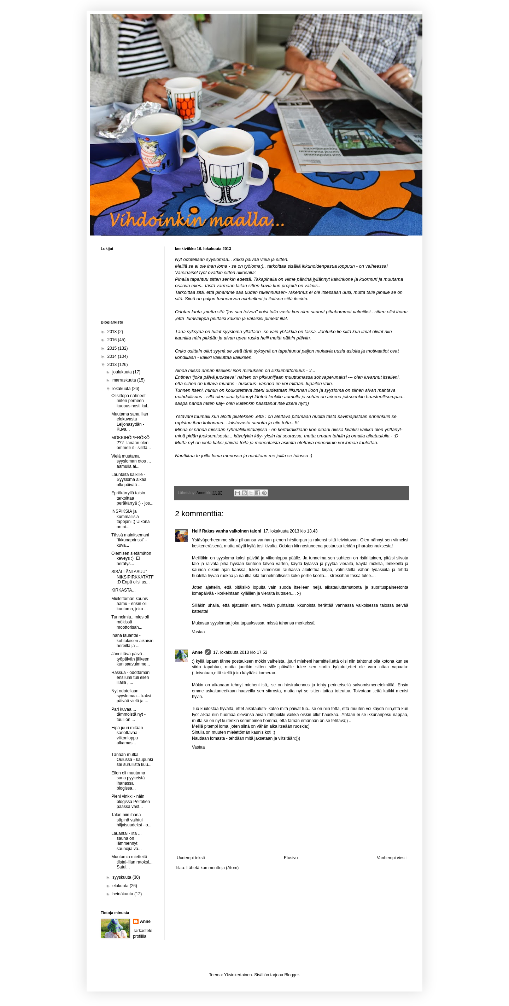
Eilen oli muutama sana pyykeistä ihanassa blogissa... (128, 781)
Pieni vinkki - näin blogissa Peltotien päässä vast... (130, 801)
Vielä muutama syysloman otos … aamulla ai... (131, 461)
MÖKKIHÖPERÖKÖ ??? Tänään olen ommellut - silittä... (131, 442)
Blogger (292, 974)
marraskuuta (124, 380)
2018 (112, 331)
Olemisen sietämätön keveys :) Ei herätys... (131, 558)
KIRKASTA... (123, 590)
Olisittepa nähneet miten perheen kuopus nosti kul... (131, 400)
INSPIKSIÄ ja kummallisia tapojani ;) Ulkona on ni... (130, 519)
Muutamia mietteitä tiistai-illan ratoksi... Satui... (131, 862)
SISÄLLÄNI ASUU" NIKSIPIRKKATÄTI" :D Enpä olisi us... (132, 577)
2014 (112, 356)
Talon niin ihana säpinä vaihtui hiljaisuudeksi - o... (131, 819)
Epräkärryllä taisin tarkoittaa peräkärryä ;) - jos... (132, 498)
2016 (112, 339)
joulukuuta (122, 372)
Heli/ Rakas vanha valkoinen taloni (226, 531)
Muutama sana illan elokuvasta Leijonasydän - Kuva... (129, 422)
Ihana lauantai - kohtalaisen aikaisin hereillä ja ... (132, 640)
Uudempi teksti (191, 857)
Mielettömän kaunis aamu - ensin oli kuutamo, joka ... (129, 603)
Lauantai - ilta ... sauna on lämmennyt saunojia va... (126, 841)
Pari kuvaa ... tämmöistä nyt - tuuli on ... (128, 714)
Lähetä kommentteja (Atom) (212, 867)
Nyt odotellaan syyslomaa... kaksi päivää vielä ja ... (131, 696)
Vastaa (198, 631)
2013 (112, 364)
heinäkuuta (123, 893)
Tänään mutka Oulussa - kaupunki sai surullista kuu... (132, 759)
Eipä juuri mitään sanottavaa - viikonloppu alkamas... (127, 735)
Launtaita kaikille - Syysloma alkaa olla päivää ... (128, 479)
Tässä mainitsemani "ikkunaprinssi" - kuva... (130, 540)
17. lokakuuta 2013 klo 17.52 (240, 652)
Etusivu (291, 857)
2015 (112, 348)
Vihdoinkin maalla (111, 23)
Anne (197, 652)
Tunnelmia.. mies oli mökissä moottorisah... (130, 622)
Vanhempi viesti (391, 857)
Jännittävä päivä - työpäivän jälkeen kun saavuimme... (130, 659)
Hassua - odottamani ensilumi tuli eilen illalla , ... (131, 677)
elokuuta (121, 885)
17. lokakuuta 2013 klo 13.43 (290, 531)
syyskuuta (122, 877)
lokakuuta (122, 388)
